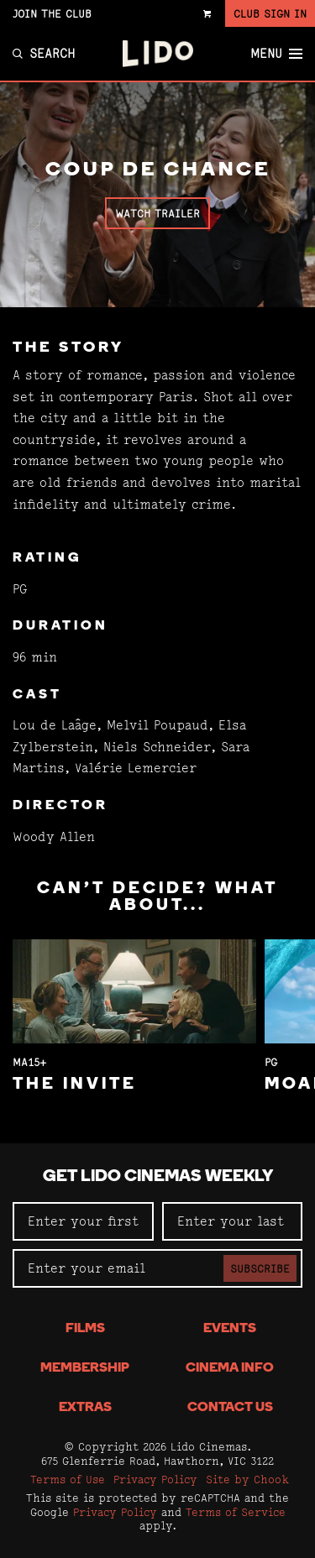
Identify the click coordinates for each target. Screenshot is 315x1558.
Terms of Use (67, 1479)
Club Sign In (270, 13)
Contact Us (230, 1407)
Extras (85, 1407)
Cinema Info (230, 1368)
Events (229, 1329)
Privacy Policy (155, 1479)
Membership (84, 1368)
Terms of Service (236, 1512)
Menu (276, 53)
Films (85, 1329)
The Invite (75, 1084)
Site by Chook (247, 1479)
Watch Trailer (157, 213)
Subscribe (260, 1268)
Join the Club (52, 13)
